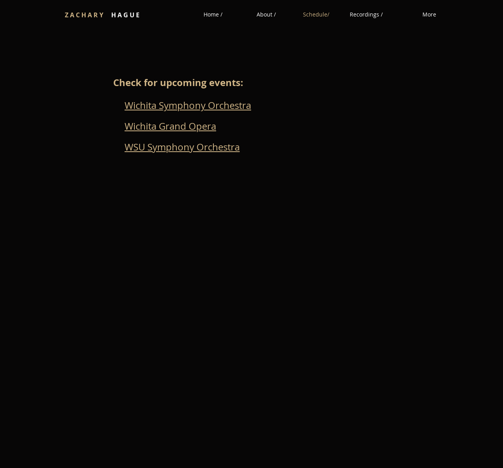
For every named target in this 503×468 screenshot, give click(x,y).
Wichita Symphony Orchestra (188, 105)
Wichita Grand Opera (170, 126)
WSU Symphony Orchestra (182, 147)
